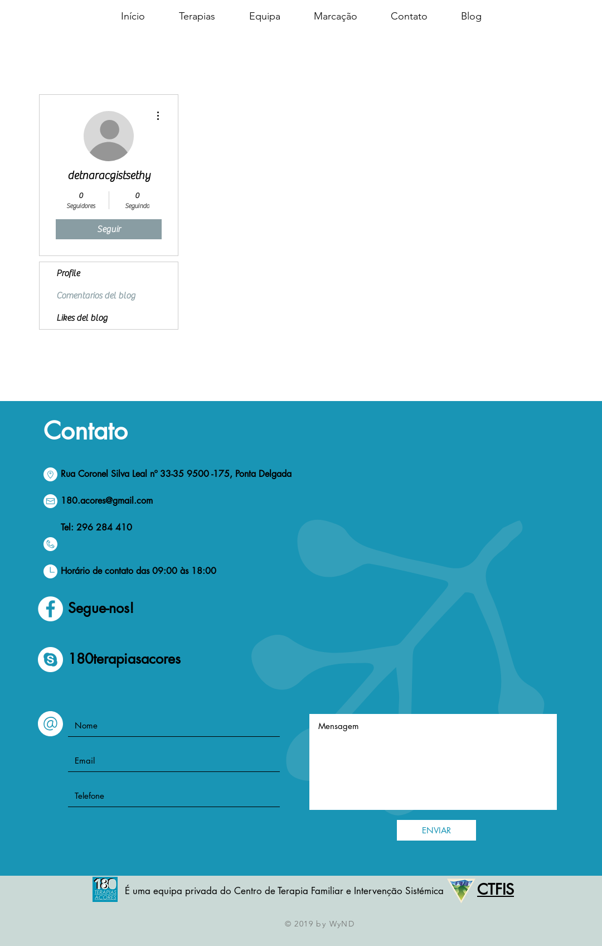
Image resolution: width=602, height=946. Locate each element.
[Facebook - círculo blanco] (50, 608)
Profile (68, 273)
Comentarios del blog (95, 296)
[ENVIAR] (436, 830)
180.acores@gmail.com (107, 500)
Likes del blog (82, 318)
